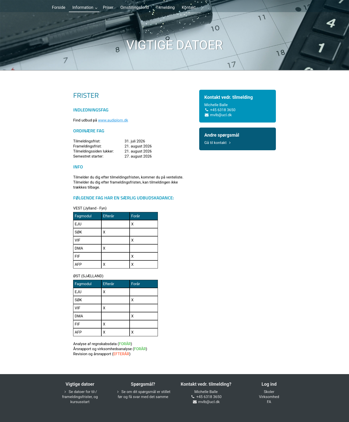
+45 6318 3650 (222, 110)
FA (269, 402)
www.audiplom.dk (113, 120)
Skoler (269, 391)
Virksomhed (269, 397)
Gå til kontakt (218, 142)
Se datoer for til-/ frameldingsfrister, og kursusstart (80, 396)
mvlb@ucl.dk (221, 115)
